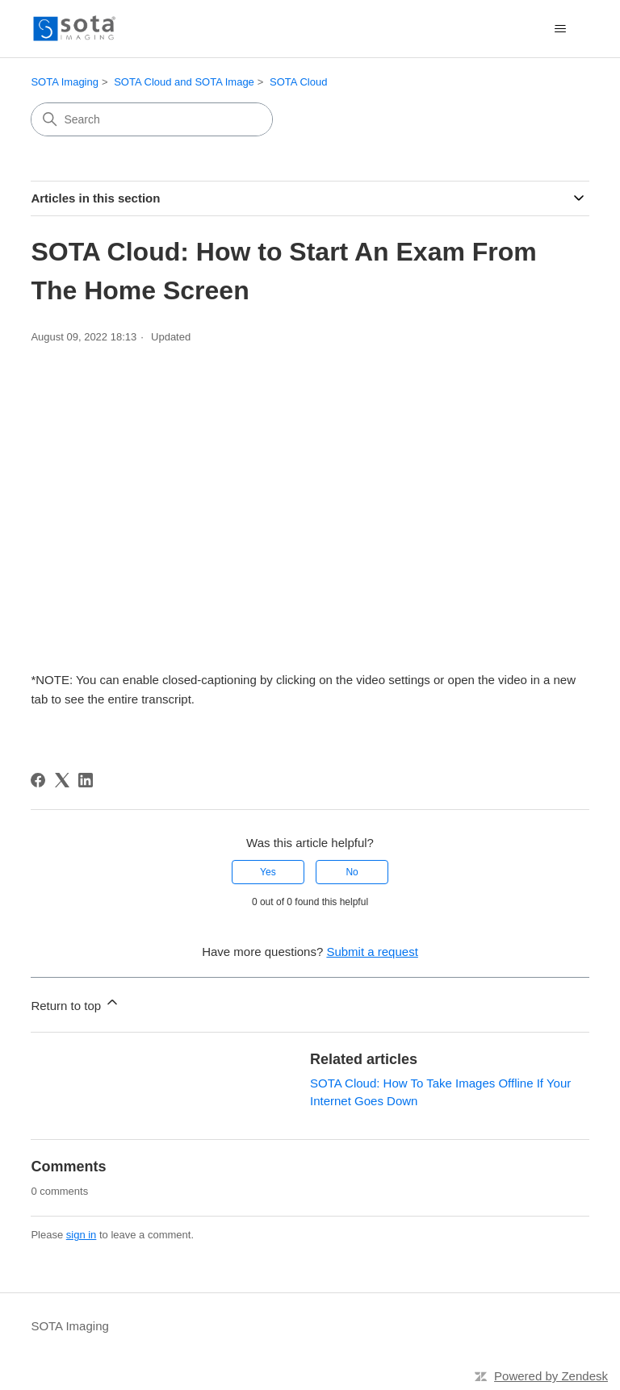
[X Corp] (62, 780)
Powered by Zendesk (551, 1376)
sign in (81, 1235)
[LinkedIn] (85, 780)
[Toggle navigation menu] (560, 29)
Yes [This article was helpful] (268, 872)
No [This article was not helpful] (352, 872)
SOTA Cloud (298, 82)
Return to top (75, 1003)
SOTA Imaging (64, 82)
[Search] (151, 119)
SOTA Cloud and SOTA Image (184, 82)
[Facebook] (38, 780)
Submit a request (371, 951)
